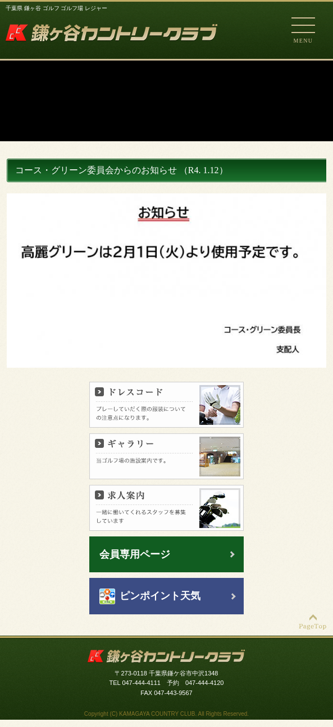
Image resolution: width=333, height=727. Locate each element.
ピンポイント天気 (160, 595)
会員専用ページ (134, 554)
